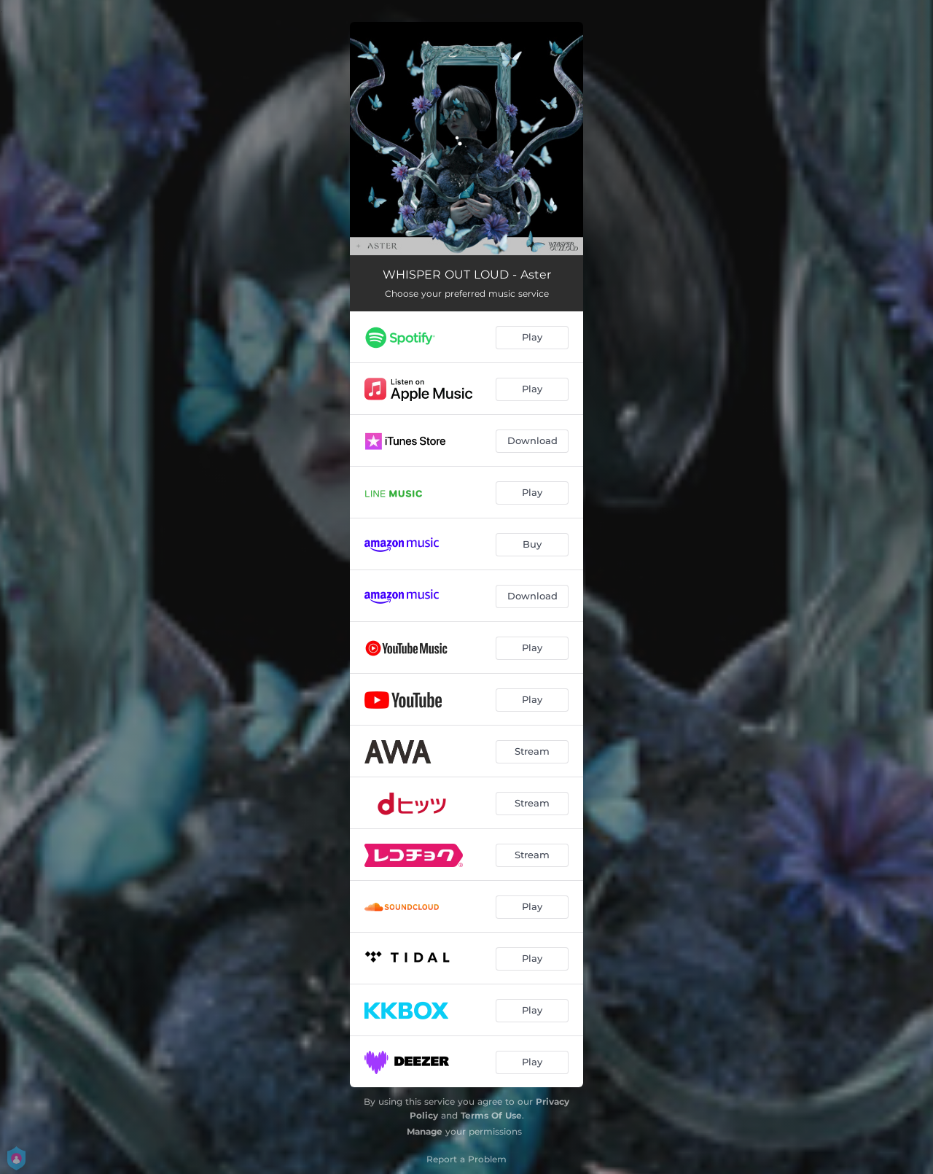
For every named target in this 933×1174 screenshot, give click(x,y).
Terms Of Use (491, 1115)
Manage (424, 1131)
